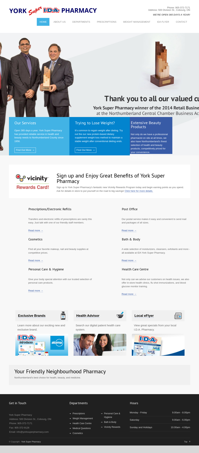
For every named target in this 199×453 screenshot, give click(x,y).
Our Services (25, 122)
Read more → (35, 230)
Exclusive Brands (32, 316)
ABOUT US (59, 21)
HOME (43, 21)
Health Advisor (87, 316)
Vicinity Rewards (112, 427)
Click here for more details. (139, 191)
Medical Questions (82, 428)
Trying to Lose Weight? (94, 122)
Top (185, 442)
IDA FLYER (163, 21)
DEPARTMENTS (81, 21)
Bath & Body (110, 422)
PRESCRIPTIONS (106, 21)
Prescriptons (79, 413)
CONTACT (181, 21)
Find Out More (23, 150)
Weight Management (83, 418)
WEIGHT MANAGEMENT (136, 21)
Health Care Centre (82, 423)
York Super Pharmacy (31, 442)
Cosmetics (78, 433)
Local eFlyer (144, 316)
